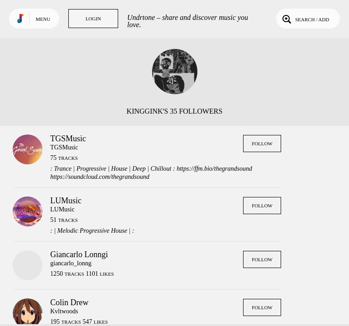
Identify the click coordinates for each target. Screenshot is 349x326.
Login (93, 18)
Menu (43, 19)
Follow (262, 143)
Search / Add (305, 18)
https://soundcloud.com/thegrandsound (99, 176)
